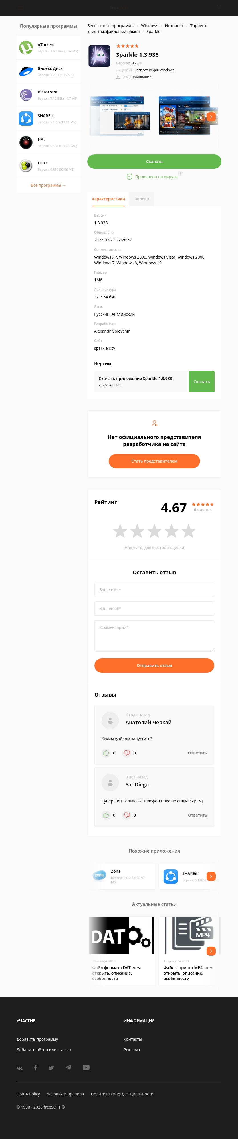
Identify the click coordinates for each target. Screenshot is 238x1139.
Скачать (154, 161)
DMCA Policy (28, 1094)
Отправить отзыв (154, 665)
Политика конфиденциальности (122, 1094)
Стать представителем (155, 461)
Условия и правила (65, 1094)
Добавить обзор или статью (44, 1049)
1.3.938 (128, 63)
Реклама (132, 1049)
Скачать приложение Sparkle (135, 378)
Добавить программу (37, 1039)
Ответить (197, 753)
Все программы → (48, 185)
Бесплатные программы (110, 25)
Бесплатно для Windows (154, 70)
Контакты (133, 1039)
